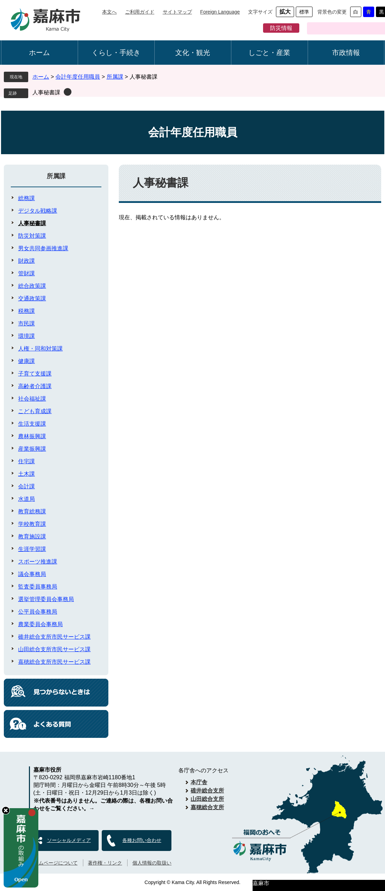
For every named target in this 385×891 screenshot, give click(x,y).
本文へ (109, 12)
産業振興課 (32, 449)
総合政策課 (32, 286)
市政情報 (346, 52)
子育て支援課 (35, 374)
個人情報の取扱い (151, 863)
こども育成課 (35, 411)
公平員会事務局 (37, 612)
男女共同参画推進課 (43, 248)
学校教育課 (32, 524)
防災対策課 (32, 236)
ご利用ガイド (139, 12)
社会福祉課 (32, 399)
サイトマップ (177, 12)
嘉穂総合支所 (207, 807)
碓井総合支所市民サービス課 (54, 637)
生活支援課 (32, 424)
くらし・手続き (116, 52)
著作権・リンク (105, 863)
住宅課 (26, 461)
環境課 (26, 336)
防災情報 (281, 28)
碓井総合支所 (207, 791)
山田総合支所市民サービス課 (54, 649)
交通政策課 (32, 298)
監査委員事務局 (37, 587)
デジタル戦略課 (37, 211)
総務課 (26, 198)
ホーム (39, 52)
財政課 (26, 261)
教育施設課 (32, 536)
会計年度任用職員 (77, 77)
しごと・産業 (269, 52)
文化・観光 (192, 52)
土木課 (26, 474)
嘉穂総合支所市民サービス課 (54, 662)
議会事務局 (32, 574)
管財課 (26, 273)
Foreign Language (220, 12)
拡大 (285, 12)
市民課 (26, 323)
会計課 (26, 486)
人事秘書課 (46, 92)
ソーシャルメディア (69, 840)
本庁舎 (199, 782)
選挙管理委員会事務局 (46, 599)
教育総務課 (32, 511)
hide (6, 810)
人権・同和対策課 (40, 349)
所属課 (115, 77)
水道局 (26, 499)
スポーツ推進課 (37, 562)
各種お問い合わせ (141, 840)
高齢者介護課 (35, 386)
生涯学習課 (32, 549)
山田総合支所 (207, 799)
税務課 (26, 311)
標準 (304, 12)
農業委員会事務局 (40, 624)
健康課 (26, 361)
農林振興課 (32, 436)
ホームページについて (53, 863)
